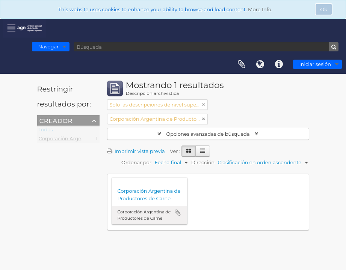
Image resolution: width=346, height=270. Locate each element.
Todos (46, 131)
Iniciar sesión (315, 64)
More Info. (260, 9)
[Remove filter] (203, 104)
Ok (323, 9)
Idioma (260, 64)
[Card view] (188, 151)
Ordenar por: (137, 162)
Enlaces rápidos (279, 64)
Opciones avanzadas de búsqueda (208, 134)
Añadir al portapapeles (177, 212)
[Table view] (202, 151)
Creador (56, 120)
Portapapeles (241, 64)
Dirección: (203, 162)
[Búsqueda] (206, 46)
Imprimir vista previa (136, 151)
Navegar (48, 47)
